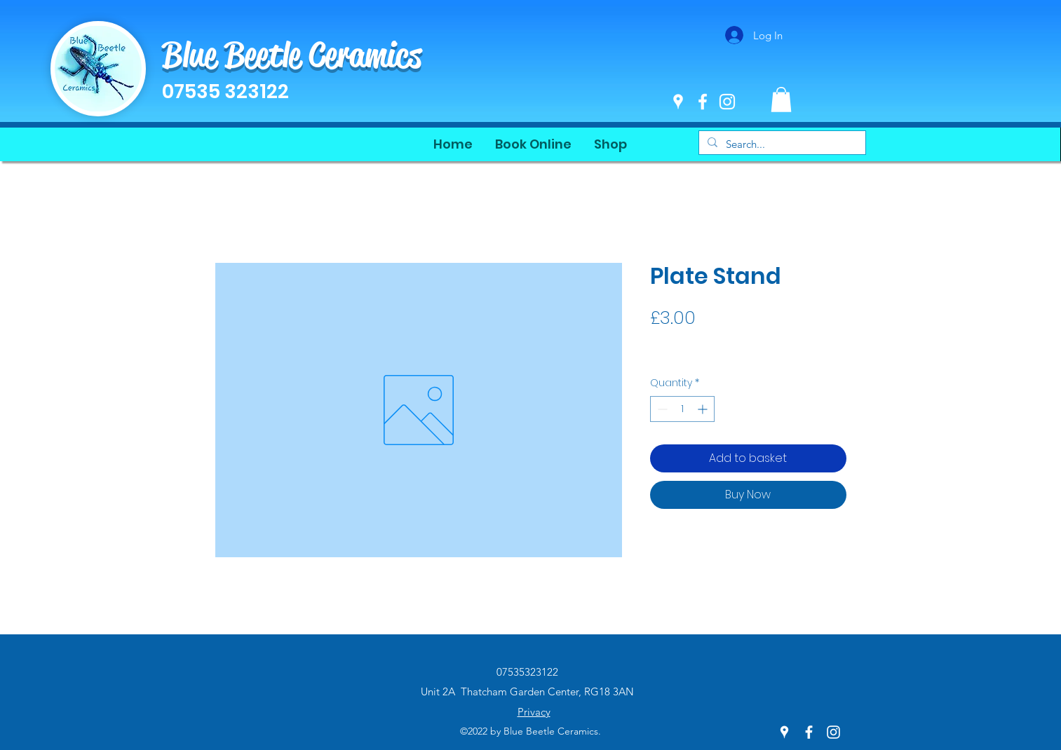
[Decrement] (661, 409)
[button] (781, 99)
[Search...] (781, 144)
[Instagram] (727, 101)
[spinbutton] (682, 409)
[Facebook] (702, 101)
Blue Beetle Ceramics (291, 54)
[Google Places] (678, 101)
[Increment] (703, 409)
